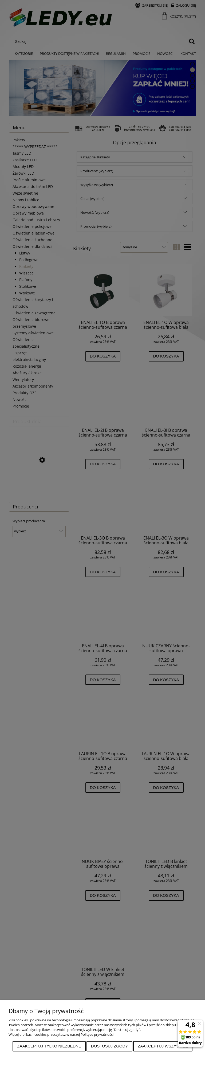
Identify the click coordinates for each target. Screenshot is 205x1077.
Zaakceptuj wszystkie (163, 1046)
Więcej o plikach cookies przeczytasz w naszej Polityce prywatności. (61, 1034)
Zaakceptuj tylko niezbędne (49, 1046)
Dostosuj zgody (109, 1046)
